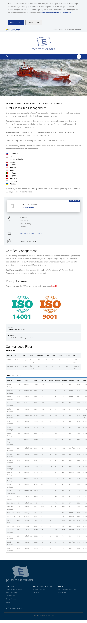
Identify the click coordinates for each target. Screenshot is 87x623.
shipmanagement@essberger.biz (31, 233)
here (54, 286)
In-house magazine (38, 589)
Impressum (62, 593)
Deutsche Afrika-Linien (14, 589)
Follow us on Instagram (73, 29)
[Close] (16, 22)
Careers (8, 602)
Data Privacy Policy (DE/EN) (67, 589)
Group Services (11, 599)
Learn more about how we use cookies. (56, 13)
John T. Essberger (12, 593)
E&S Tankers (10, 596)
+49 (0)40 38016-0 (57, 29)
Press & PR (35, 593)
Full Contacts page (29, 241)
